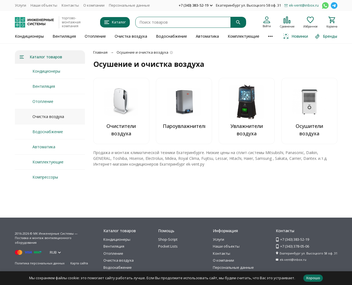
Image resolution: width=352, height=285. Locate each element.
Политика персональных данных (40, 263)
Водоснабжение (171, 36)
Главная (100, 52)
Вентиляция (64, 36)
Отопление (95, 36)
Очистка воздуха (131, 36)
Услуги (20, 5)
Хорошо (313, 277)
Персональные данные (129, 5)
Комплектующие (243, 36)
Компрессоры (45, 177)
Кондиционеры (29, 36)
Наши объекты (44, 5)
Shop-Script (167, 239)
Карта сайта (79, 263)
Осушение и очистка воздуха (142, 52)
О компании (94, 5)
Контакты (70, 5)
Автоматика (207, 36)
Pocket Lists (168, 246)
